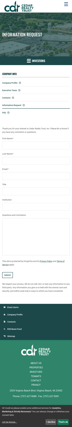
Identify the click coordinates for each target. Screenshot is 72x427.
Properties (36, 367)
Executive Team (9, 90)
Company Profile (10, 83)
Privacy (36, 385)
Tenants (36, 376)
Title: (4, 184)
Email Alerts (13, 307)
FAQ (4, 112)
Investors (36, 372)
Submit (7, 275)
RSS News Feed (14, 329)
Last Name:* (7, 154)
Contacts (6, 98)
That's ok (63, 422)
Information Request (11, 105)
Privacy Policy (46, 261)
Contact (36, 380)
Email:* (5, 169)
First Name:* (7, 138)
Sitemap (11, 336)
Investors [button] (36, 61)
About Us (36, 363)
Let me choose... (9, 422)
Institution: (7, 200)
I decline (50, 422)
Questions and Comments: (14, 215)
